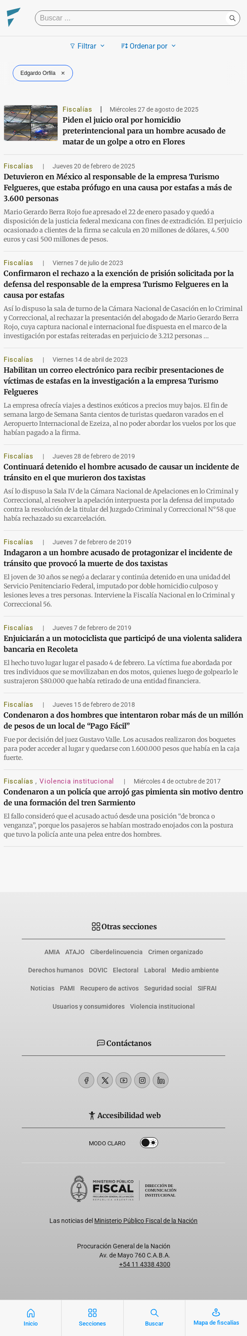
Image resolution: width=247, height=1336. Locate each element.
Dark (149, 1144)
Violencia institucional (77, 781)
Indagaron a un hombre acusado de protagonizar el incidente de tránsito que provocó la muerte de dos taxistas (118, 558)
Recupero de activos (109, 988)
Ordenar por (149, 45)
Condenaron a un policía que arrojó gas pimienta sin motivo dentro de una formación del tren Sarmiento (123, 797)
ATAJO (75, 952)
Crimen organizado (175, 952)
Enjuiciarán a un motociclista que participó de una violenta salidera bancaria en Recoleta (123, 644)
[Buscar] (132, 18)
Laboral (155, 970)
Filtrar (88, 45)
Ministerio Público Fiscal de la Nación (146, 1220)
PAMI (67, 988)
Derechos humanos (55, 970)
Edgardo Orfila (43, 73)
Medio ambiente (195, 970)
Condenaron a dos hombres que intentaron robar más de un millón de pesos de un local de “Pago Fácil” (123, 720)
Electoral (126, 970)
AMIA (52, 952)
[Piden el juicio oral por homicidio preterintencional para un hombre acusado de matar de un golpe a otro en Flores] (31, 123)
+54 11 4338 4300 (144, 1264)
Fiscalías (77, 109)
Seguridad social (168, 988)
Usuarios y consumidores (89, 1006)
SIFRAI (207, 988)
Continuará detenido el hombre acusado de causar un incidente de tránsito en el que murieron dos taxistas (121, 472)
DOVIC (98, 970)
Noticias (42, 988)
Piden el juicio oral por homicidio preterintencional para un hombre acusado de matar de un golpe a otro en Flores (144, 130)
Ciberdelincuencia (116, 952)
